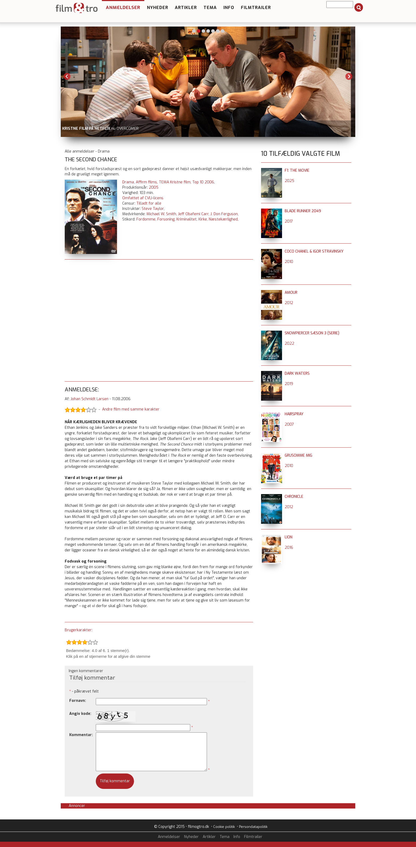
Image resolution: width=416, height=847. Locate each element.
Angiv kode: (80, 713)
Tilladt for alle (148, 203)
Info (228, 7)
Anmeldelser (123, 8)
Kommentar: (81, 734)
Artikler (186, 7)
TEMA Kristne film (174, 182)
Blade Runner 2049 (303, 211)
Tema (210, 7)
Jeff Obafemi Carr (193, 214)
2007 (289, 424)
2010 (289, 261)
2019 (289, 383)
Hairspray (294, 414)
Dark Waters (297, 373)
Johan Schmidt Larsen (90, 398)
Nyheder (157, 7)
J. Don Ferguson (224, 214)
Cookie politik (224, 826)
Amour (291, 292)
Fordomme (145, 219)
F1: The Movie (297, 170)
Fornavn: (77, 700)
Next (349, 76)
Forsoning (166, 219)
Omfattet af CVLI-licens (142, 198)
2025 (289, 180)
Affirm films (146, 182)
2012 (289, 302)
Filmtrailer (256, 7)
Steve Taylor (153, 208)
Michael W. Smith (161, 214)
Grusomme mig (298, 455)
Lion (288, 537)
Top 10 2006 (203, 182)
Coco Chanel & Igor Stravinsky (314, 251)
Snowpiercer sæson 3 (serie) (312, 333)
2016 (289, 547)
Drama (128, 182)
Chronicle (294, 496)
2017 (289, 221)
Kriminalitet (186, 219)
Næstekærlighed (223, 219)
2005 (153, 187)
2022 (289, 343)
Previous (67, 76)
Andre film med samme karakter (130, 409)
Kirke (202, 219)
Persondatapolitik (253, 826)
